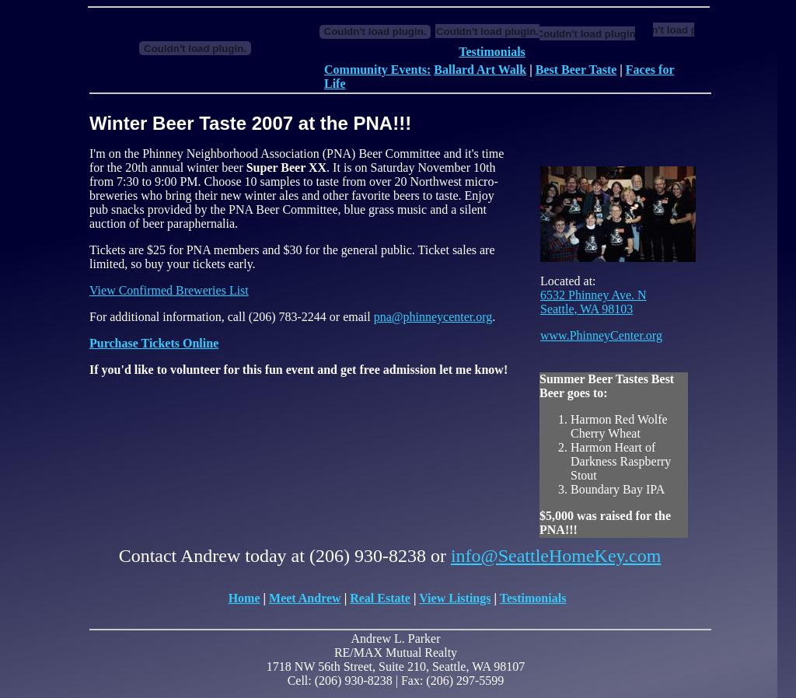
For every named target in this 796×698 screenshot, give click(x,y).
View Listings (455, 598)
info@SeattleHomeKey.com (556, 556)
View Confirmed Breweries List (169, 290)
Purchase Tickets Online (153, 343)
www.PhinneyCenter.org (601, 335)
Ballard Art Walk (480, 69)
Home (244, 598)
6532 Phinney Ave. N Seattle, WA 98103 (593, 302)
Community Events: (377, 69)
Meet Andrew (305, 598)
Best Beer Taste (576, 69)
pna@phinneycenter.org (433, 316)
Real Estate (380, 598)
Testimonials (492, 51)
